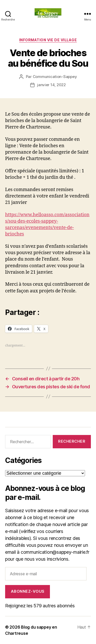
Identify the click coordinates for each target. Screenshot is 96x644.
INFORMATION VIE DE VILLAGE (48, 40)
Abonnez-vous (28, 591)
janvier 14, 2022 (51, 84)
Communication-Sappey (55, 76)
